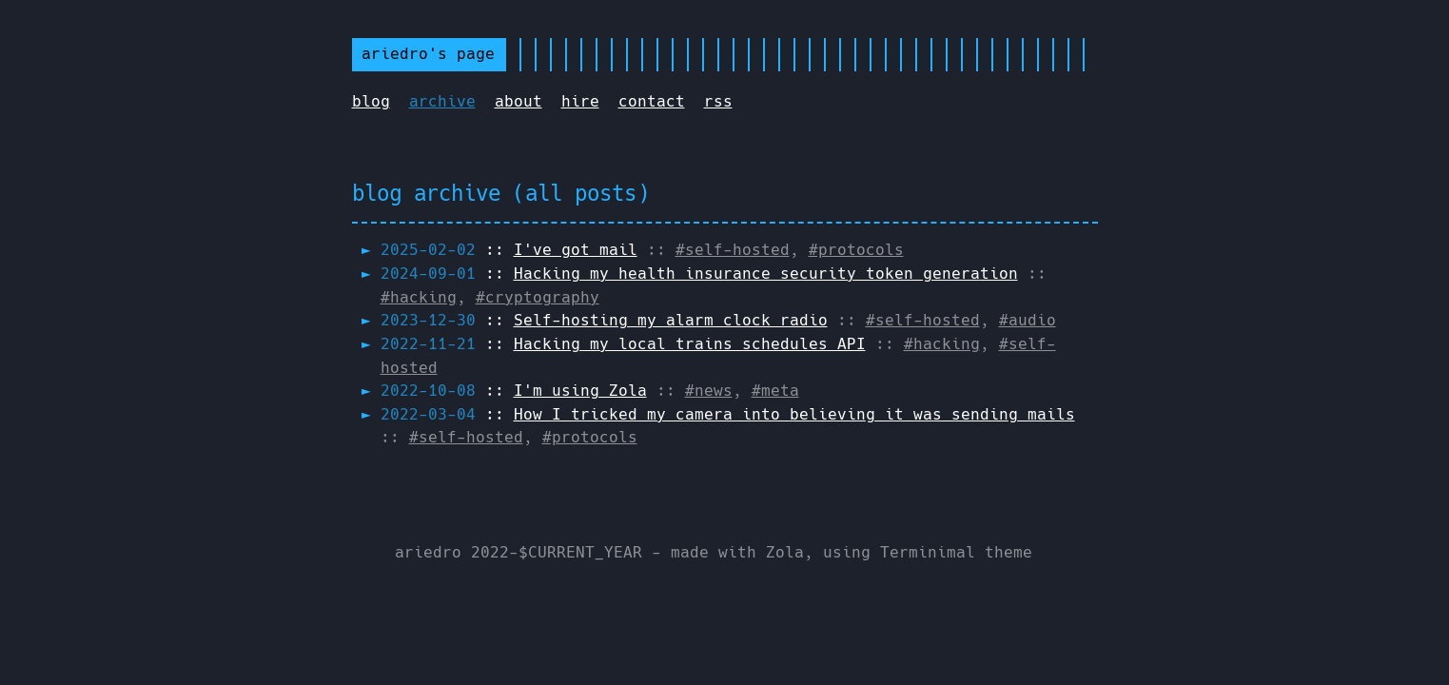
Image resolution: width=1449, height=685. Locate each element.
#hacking (419, 297)
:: (509, 250)
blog (371, 101)
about (518, 101)
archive (442, 101)
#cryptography (537, 297)
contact (651, 101)
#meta (775, 391)
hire (580, 101)
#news (709, 391)
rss (718, 101)
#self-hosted (733, 250)
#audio (1027, 320)
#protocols (856, 250)
